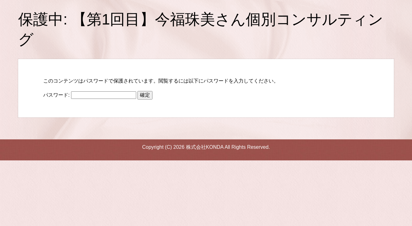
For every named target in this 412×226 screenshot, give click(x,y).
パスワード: (89, 95)
